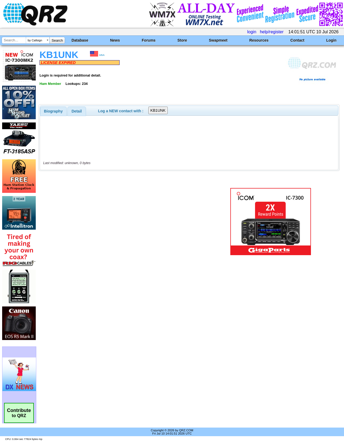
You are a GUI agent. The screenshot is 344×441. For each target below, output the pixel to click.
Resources (259, 40)
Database (79, 40)
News (115, 40)
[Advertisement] (124, 221)
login (251, 32)
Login (331, 40)
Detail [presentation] (76, 111)
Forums (149, 40)
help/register (272, 32)
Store (182, 40)
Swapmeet (218, 40)
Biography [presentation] (53, 111)
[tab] (53, 111)
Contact (297, 40)
